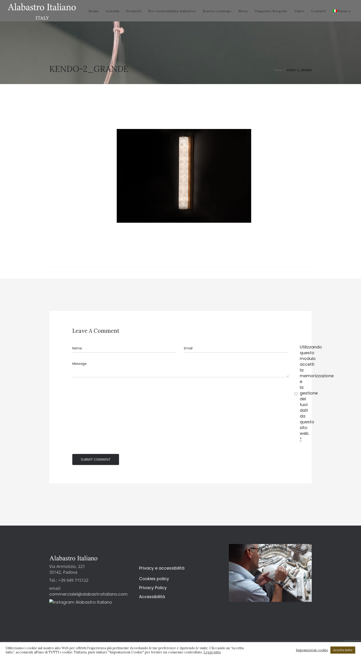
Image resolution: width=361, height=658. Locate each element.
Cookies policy (154, 579)
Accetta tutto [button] (342, 650)
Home (278, 70)
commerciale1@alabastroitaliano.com (88, 595)
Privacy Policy (153, 588)
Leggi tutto (212, 652)
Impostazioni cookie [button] (312, 650)
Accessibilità (152, 597)
